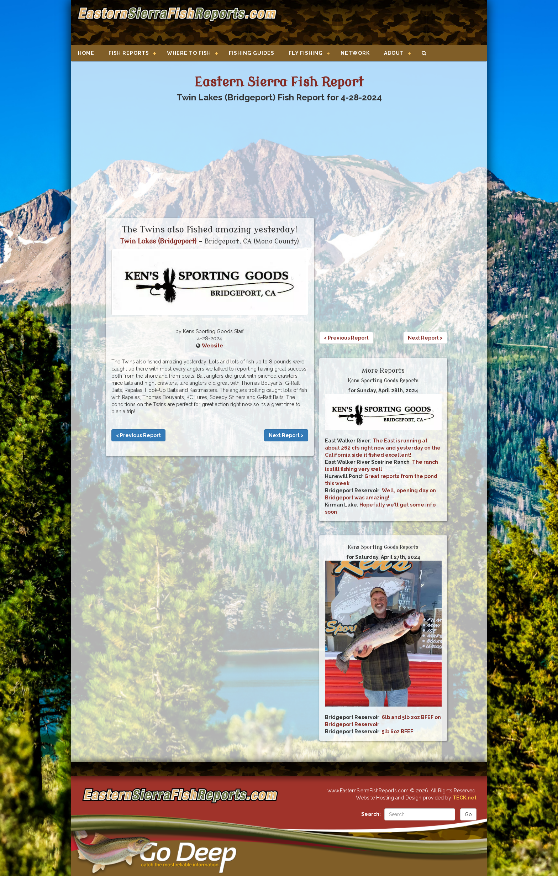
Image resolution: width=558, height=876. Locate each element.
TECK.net (465, 798)
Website (212, 345)
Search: (371, 814)
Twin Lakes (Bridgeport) (158, 241)
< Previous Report (138, 435)
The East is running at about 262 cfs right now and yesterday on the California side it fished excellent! (383, 448)
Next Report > (286, 435)
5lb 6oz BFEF (397, 731)
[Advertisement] (379, 23)
